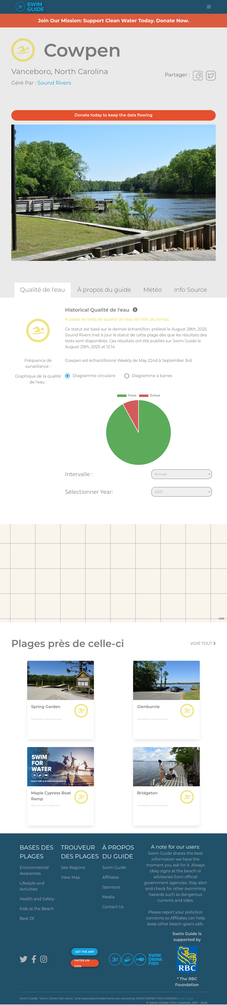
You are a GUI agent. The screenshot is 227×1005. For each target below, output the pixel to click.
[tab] (42, 289)
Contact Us (113, 906)
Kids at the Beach (37, 908)
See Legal (186, 998)
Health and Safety (37, 899)
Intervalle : (78, 474)
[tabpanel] (113, 403)
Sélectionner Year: (89, 492)
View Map (70, 877)
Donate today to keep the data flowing (113, 115)
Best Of (27, 918)
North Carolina (81, 71)
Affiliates (110, 877)
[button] (208, 7)
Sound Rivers (54, 83)
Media (108, 897)
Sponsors (111, 887)
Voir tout (203, 643)
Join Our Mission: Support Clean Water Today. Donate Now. (113, 21)
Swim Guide (114, 867)
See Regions (73, 867)
